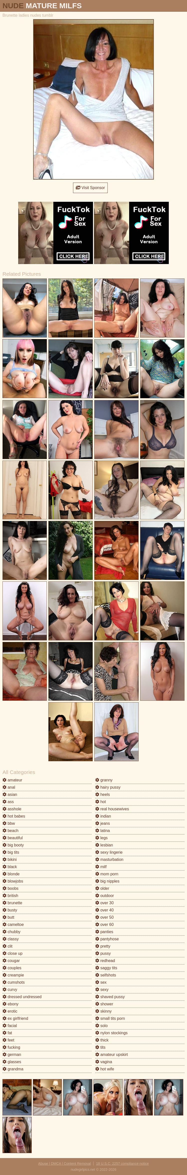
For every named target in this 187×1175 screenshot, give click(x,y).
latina (102, 831)
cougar (11, 961)
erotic (9, 1011)
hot (100, 802)
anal (8, 787)
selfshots (105, 975)
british (10, 896)
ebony (10, 1004)
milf (100, 867)
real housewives (112, 809)
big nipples (107, 881)
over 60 (104, 924)
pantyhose (107, 939)
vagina (103, 1062)
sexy (101, 989)
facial (9, 1026)
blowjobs (12, 881)
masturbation (109, 859)
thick (101, 1040)
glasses (11, 1062)
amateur (12, 780)
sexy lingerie (108, 852)
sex (100, 982)
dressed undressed (22, 997)
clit (7, 946)
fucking (11, 1047)
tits (100, 1047)
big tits (10, 852)
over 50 (104, 917)
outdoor (104, 896)
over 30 (104, 903)
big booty (13, 845)
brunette (12, 903)
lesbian (104, 845)
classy (10, 939)
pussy (103, 953)
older (102, 888)
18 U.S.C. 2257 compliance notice (122, 1164)
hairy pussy (107, 787)
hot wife (104, 1069)
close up (12, 953)
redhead (105, 961)
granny (103, 780)
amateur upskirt (111, 1054)
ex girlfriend (15, 1018)
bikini (9, 859)
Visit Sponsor (90, 188)
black (9, 867)
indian (103, 816)
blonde (11, 874)
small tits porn (110, 1018)
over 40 (104, 910)
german (11, 1054)
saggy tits (106, 968)
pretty (102, 946)
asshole (11, 809)
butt (8, 917)
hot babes (13, 816)
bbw (8, 823)
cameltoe (13, 924)
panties (104, 932)
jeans (102, 823)
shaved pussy (110, 997)
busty (9, 910)
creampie (13, 975)
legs (101, 838)
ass (8, 802)
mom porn (106, 874)
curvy (9, 989)
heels (102, 794)
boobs (10, 888)
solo (101, 1026)
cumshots (13, 982)
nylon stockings (111, 1033)
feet (8, 1040)
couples (11, 968)
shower (104, 1004)
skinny (103, 1011)
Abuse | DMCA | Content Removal (64, 1164)
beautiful (12, 838)
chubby (11, 932)
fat (7, 1033)
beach (10, 831)
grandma (12, 1069)
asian (9, 794)
